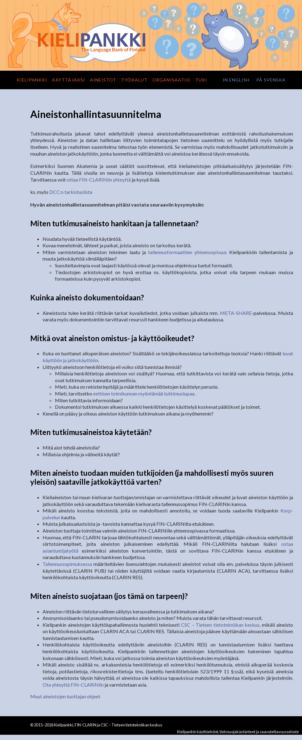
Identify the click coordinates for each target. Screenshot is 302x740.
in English (236, 79)
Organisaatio (171, 79)
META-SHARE (236, 313)
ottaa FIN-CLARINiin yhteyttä (99, 179)
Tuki (201, 79)
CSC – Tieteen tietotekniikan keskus (220, 625)
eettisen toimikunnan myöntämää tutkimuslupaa (143, 393)
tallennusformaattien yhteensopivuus (187, 252)
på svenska (271, 79)
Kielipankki (32, 79)
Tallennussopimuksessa (67, 564)
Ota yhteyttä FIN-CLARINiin (73, 685)
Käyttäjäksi (68, 79)
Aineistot (103, 79)
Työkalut (134, 79)
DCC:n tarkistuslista (70, 192)
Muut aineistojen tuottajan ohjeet (65, 696)
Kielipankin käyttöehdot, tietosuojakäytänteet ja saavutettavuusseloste (238, 731)
